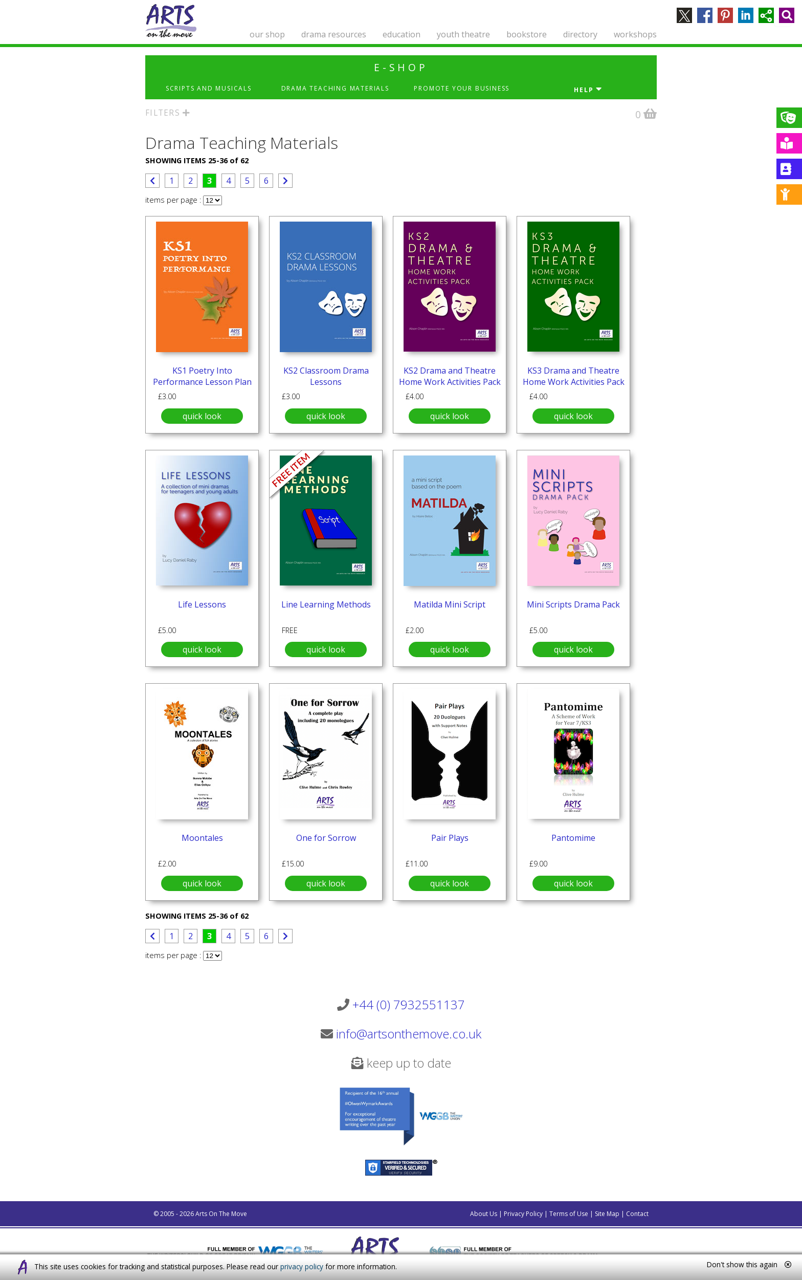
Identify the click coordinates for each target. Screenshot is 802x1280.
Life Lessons (202, 604)
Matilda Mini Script (449, 604)
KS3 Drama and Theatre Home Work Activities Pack (574, 376)
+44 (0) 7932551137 (408, 1004)
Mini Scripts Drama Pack (573, 604)
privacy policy (301, 1266)
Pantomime (573, 837)
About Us (483, 1213)
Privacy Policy (523, 1213)
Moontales (202, 837)
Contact (637, 1213)
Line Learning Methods (326, 604)
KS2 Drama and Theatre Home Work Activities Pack (450, 376)
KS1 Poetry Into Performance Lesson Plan (202, 376)
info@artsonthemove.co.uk (408, 1033)
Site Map (607, 1213)
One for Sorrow (326, 837)
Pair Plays (450, 837)
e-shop (401, 67)
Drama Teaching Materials (335, 88)
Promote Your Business (461, 88)
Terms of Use (568, 1213)
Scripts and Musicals (209, 88)
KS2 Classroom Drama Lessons (326, 376)
